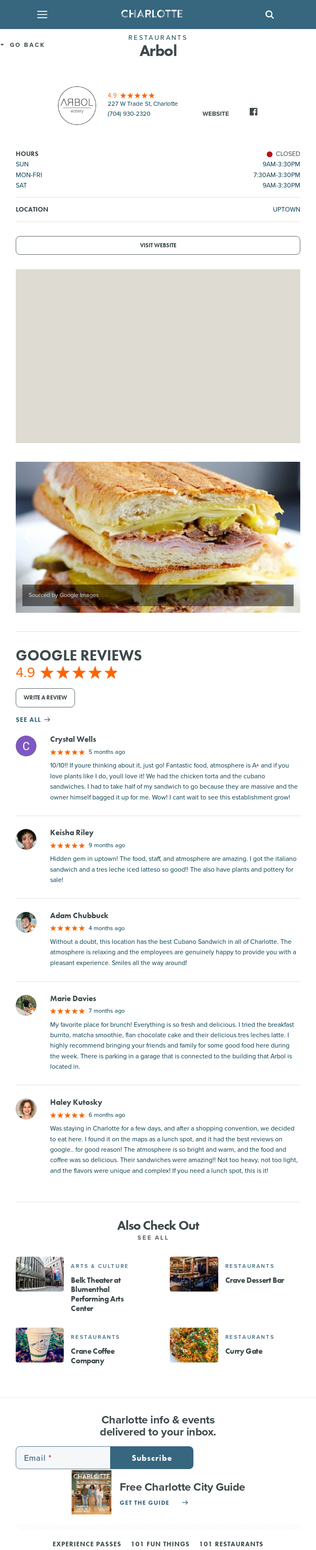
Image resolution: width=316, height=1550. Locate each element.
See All (157, 1237)
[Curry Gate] (194, 1345)
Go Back (22, 44)
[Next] (287, 537)
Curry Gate (244, 1351)
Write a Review (45, 697)
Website (216, 113)
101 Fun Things (160, 1544)
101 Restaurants (231, 1544)
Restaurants (250, 1266)
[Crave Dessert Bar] (194, 1274)
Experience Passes (87, 1544)
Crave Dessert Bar (254, 1280)
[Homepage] (155, 14)
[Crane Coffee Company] (40, 1345)
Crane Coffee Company (92, 1356)
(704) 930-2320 (129, 113)
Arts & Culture (100, 1266)
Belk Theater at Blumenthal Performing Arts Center (97, 1294)
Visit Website (158, 245)
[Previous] (29, 537)
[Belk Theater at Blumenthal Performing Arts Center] (40, 1274)
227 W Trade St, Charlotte (143, 103)
